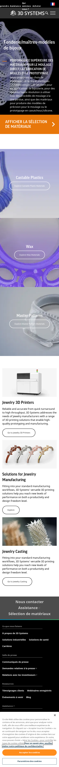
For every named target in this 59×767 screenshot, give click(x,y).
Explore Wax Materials (29, 254)
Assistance (15, 6)
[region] (29, 739)
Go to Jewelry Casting (17, 581)
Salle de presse (9, 655)
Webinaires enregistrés (39, 690)
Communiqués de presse (15, 661)
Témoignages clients (13, 690)
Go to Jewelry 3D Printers (19, 432)
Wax (29, 247)
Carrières (7, 646)
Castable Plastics (29, 178)
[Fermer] (54, 715)
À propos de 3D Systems (15, 633)
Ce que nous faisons (12, 626)
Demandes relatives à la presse (19, 668)
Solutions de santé (39, 639)
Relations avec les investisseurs (20, 674)
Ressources (7, 683)
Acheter (36, 6)
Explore (11, 510)
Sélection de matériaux (29, 613)
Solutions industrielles (14, 639)
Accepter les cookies (29, 752)
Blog (28, 697)
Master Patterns (30, 316)
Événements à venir (12, 697)
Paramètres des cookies (29, 761)
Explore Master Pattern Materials (30, 323)
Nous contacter (29, 601)
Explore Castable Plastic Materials (29, 185)
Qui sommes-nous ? (27, 6)
